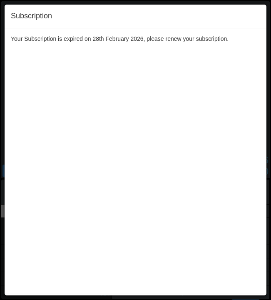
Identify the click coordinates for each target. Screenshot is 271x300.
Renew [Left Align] (245, 67)
